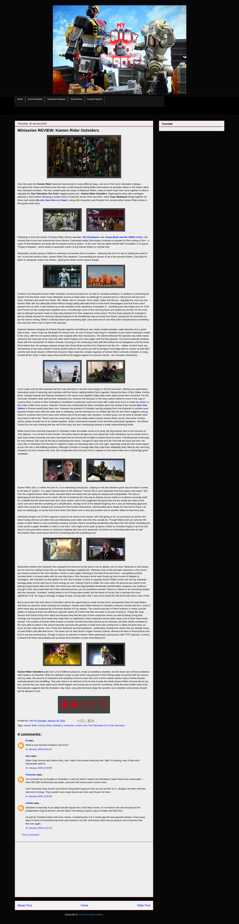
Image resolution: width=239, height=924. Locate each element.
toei (85, 725)
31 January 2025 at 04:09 (39, 768)
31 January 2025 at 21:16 (39, 828)
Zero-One (50, 200)
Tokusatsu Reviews (56, 99)
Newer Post (25, 905)
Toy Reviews (76, 99)
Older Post (143, 905)
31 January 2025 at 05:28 (39, 796)
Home (20, 99)
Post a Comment (30, 834)
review (78, 725)
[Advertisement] (84, 869)
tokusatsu (120, 725)
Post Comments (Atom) (91, 914)
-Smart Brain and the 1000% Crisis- (124, 237)
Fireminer (31, 774)
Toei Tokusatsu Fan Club (101, 725)
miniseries (69, 725)
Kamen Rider (30, 725)
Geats (64, 200)
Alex (28, 756)
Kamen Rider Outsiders (50, 725)
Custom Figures (94, 99)
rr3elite (29, 803)
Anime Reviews (35, 99)
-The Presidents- (91, 237)
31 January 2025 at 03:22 (39, 749)
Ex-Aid (40, 200)
